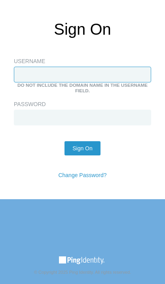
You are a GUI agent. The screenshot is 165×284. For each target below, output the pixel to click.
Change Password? (82, 175)
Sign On (82, 148)
